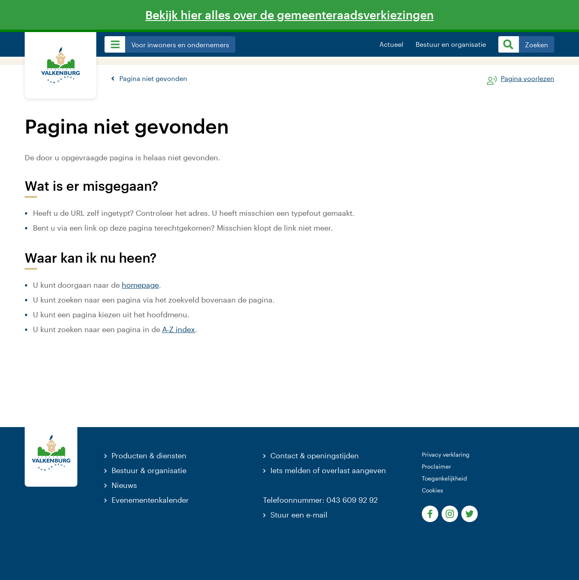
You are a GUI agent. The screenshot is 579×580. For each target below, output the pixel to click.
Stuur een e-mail (299, 514)
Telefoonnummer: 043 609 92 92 (320, 500)
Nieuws (124, 485)
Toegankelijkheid (444, 478)
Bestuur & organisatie (149, 470)
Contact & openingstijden (314, 455)
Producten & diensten (149, 455)
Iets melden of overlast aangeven (328, 470)
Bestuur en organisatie (451, 44)
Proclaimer (436, 466)
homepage (140, 284)
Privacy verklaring (446, 454)
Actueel (391, 44)
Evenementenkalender (150, 499)
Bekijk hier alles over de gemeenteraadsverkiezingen (289, 14)
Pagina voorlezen (527, 78)
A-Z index (178, 329)
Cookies (432, 490)
